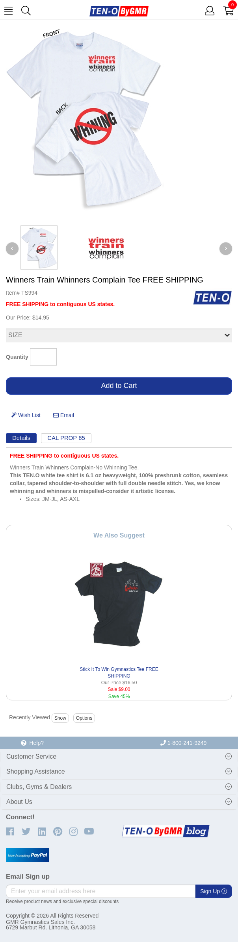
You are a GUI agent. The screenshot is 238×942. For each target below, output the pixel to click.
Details (21, 437)
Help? (32, 743)
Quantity (17, 357)
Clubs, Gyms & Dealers (39, 786)
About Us (19, 801)
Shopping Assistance (35, 771)
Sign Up (213, 891)
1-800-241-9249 (183, 743)
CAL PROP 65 (66, 437)
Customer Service (31, 756)
